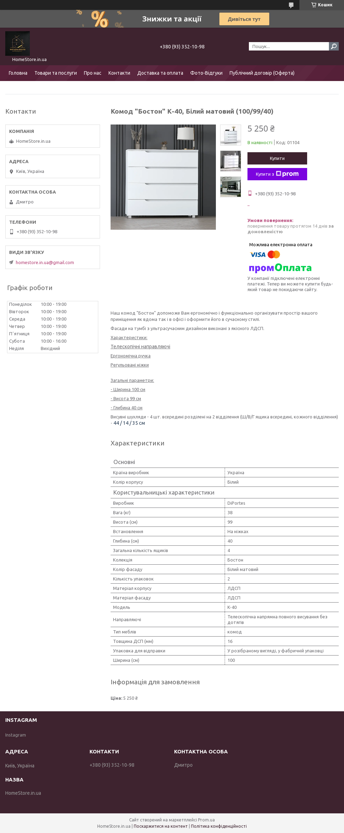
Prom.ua (206, 820)
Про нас (92, 73)
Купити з (277, 174)
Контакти (119, 73)
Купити (277, 158)
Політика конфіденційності (219, 826)
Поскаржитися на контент (161, 826)
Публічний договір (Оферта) (262, 73)
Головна (18, 73)
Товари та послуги (55, 73)
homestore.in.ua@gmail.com (45, 262)
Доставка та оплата (160, 73)
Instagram (15, 734)
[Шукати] (334, 46)
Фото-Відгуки (206, 73)
